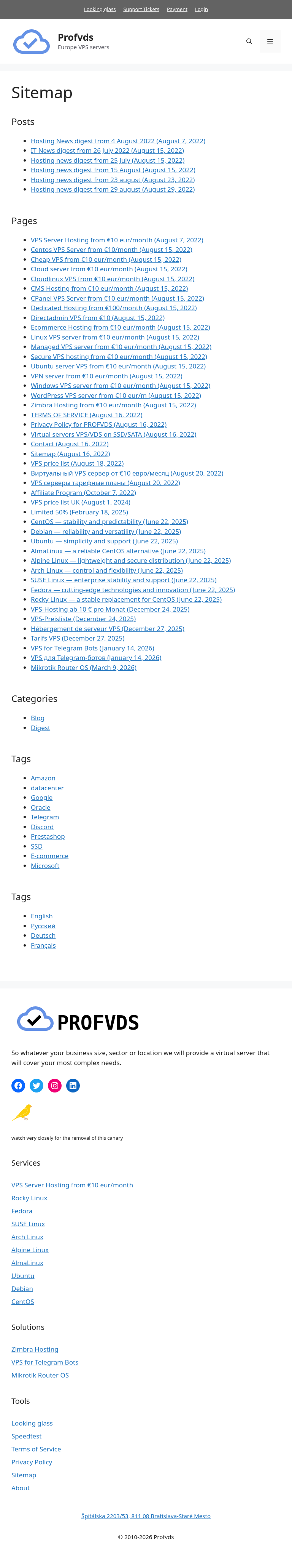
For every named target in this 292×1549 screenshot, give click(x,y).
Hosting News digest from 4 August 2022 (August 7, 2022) (118, 140)
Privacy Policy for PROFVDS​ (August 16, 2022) (99, 424)
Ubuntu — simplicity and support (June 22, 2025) (104, 541)
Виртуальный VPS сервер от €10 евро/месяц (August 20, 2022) (127, 473)
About (20, 1487)
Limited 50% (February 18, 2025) (79, 512)
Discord (42, 826)
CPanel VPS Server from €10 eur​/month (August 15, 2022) (117, 298)
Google (41, 797)
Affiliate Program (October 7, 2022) (83, 492)
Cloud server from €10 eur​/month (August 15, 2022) (109, 268)
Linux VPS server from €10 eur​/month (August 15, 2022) (115, 337)
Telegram (45, 816)
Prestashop (48, 836)
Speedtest (26, 1436)
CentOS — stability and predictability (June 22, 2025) (109, 521)
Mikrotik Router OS (40, 1375)
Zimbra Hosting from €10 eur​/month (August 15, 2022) (113, 404)
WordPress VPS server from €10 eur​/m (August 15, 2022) (116, 395)
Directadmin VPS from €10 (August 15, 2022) (98, 317)
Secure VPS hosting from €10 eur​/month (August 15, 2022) (119, 356)
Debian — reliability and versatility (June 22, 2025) (106, 531)
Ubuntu (23, 1275)
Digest (40, 727)
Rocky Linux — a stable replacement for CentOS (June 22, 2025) (126, 599)
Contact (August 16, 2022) (69, 443)
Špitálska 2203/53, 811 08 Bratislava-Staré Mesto (146, 1516)
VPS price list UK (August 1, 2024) (80, 502)
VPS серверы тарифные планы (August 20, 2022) (105, 482)
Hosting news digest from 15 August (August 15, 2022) (113, 169)
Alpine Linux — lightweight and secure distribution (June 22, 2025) (131, 560)
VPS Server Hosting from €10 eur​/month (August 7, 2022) (117, 239)
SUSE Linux (28, 1223)
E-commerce (49, 855)
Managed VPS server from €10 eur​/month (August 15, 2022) (121, 346)
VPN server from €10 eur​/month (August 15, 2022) (106, 376)
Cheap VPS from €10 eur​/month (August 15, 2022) (106, 259)
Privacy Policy (31, 1462)
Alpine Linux (30, 1249)
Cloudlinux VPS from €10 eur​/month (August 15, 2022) (112, 278)
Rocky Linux (29, 1197)
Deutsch (43, 935)
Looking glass (100, 9)
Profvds (76, 36)
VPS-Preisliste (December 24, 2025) (83, 618)
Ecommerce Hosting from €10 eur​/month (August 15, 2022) (120, 327)
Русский (43, 925)
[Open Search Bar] (249, 41)
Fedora (21, 1210)
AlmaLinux (27, 1262)
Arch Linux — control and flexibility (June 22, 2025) (107, 570)
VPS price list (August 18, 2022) (77, 463)
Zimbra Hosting (35, 1349)
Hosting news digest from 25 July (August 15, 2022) (107, 160)
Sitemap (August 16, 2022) (70, 453)
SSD (37, 846)
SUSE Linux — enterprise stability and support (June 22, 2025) (124, 579)
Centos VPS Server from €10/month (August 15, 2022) (111, 249)
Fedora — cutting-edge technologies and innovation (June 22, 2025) (133, 589)
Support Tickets (141, 9)
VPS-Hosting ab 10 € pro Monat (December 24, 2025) (110, 609)
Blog (37, 717)
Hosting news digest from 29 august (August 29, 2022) (113, 189)
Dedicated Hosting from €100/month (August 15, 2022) (114, 307)
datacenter (47, 787)
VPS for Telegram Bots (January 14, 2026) (92, 648)
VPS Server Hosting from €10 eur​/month (72, 1185)
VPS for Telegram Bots (44, 1362)
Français (43, 945)
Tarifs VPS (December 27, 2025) (77, 638)
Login (201, 9)
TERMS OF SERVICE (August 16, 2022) (87, 414)
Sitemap (23, 1475)
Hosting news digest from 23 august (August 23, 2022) (113, 179)
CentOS (22, 1301)
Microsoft (45, 865)
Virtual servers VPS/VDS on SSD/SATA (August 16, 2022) (113, 434)
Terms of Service (36, 1449)
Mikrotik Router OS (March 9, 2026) (83, 667)
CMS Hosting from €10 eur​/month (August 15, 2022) (109, 288)
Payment (177, 9)
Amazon (43, 778)
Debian (22, 1288)
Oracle (41, 807)
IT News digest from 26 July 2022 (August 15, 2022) (107, 150)
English (42, 915)
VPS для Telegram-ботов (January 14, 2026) (96, 657)
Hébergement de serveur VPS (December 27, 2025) (107, 628)
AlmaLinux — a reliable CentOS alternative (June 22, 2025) (118, 550)
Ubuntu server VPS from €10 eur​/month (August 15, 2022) (118, 366)
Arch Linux (27, 1236)
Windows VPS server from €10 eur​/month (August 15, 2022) (120, 385)
